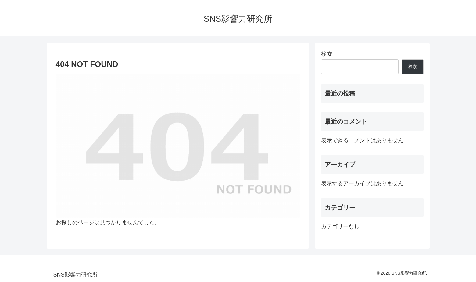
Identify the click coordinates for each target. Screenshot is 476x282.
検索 (326, 54)
